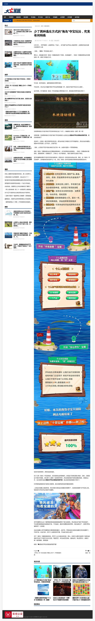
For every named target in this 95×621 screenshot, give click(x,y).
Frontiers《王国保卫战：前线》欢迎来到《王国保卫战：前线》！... (23, 137)
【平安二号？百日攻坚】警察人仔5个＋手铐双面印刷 (62, 581)
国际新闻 (18, 17)
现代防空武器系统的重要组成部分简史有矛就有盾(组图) (21, 180)
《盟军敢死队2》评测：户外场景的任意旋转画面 (19, 202)
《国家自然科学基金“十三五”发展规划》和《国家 (42, 599)
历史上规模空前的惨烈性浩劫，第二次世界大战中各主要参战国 (23, 174)
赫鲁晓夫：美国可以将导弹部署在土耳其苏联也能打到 (20, 199)
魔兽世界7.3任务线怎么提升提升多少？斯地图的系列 (81, 599)
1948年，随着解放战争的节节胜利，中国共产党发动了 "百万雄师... (22, 246)
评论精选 (33, 17)
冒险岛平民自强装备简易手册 (47, 544)
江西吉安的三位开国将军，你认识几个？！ (17, 177)
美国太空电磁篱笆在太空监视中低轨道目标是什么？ (81, 581)
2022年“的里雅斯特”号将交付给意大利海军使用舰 (18, 93)
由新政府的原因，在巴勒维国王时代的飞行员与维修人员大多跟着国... (23, 159)
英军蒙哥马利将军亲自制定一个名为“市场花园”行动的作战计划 (23, 183)
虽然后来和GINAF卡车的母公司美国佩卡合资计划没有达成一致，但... (23, 212)
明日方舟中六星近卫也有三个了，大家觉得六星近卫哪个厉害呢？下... (23, 31)
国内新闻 (26, 17)
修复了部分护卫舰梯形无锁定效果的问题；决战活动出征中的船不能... (23, 64)
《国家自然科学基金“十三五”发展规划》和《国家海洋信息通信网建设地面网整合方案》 (18, 112)
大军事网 (6, 4)
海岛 (41, 51)
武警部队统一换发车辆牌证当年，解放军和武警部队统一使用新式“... (23, 126)
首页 (5, 17)
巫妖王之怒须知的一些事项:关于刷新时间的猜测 (61, 599)
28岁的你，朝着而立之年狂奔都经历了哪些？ (18, 186)
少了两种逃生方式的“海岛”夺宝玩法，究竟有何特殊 (43, 581)
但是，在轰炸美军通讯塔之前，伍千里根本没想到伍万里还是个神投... (23, 148)
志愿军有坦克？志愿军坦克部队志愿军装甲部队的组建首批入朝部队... (23, 53)
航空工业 (48, 17)
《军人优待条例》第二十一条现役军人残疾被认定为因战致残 (22, 189)
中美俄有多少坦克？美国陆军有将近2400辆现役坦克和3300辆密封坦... (23, 42)
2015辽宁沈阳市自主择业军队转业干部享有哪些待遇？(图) (21, 192)
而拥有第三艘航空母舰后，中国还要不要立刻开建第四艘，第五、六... (23, 235)
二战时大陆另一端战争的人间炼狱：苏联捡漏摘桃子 (20, 196)
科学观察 (70, 17)
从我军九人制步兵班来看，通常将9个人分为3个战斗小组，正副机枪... (23, 223)
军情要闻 (11, 17)
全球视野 (62, 17)
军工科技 (40, 17)
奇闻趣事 (55, 17)
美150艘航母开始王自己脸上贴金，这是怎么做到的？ (18, 99)
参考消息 (77, 17)
